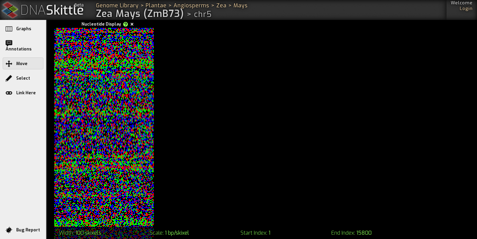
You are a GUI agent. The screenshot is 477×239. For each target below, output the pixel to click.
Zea (221, 5)
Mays (241, 5)
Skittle (52, 10)
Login (466, 8)
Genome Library (117, 5)
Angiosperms (191, 5)
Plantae (156, 5)
